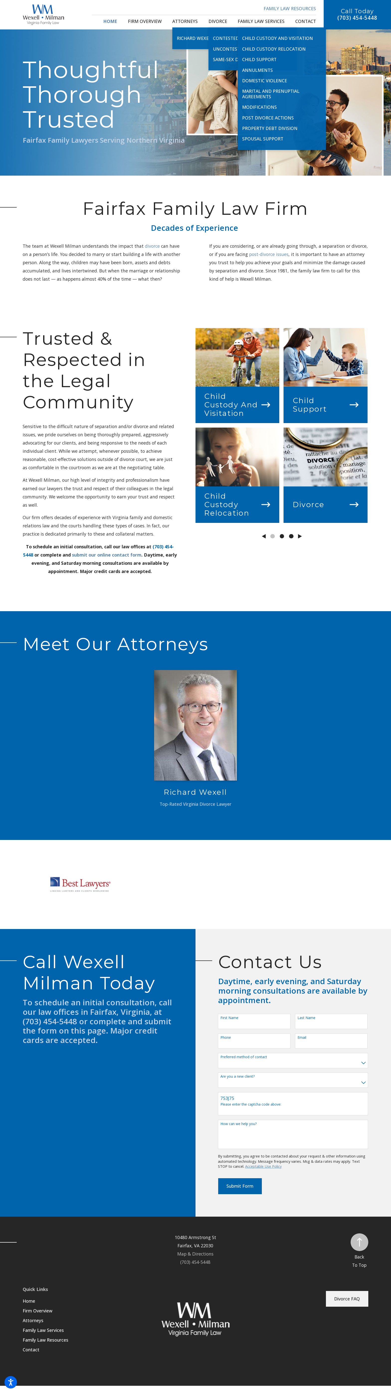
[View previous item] (264, 536)
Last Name (306, 1018)
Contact (31, 1350)
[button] (10, 1382)
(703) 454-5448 (357, 18)
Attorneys (33, 1320)
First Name (229, 1018)
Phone (225, 1038)
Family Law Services (43, 1330)
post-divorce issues (269, 254)
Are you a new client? (237, 1076)
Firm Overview (37, 1311)
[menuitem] (110, 21)
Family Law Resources (290, 8)
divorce (152, 246)
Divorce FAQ (347, 1299)
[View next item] (300, 536)
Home (29, 1301)
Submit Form (239, 1186)
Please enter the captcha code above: (250, 1104)
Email (301, 1038)
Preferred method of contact (243, 1057)
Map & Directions (195, 1254)
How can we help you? (238, 1124)
